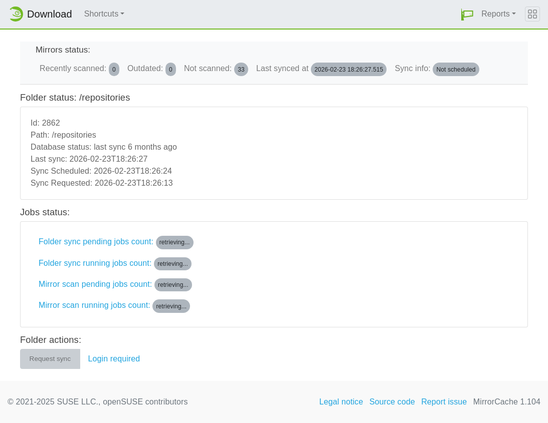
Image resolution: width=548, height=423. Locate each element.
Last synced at (321, 69)
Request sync (50, 358)
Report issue (444, 401)
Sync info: (437, 69)
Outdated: (151, 69)
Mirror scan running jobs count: (114, 305)
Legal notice (341, 401)
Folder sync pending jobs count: (116, 242)
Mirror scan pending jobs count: (115, 284)
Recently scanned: (79, 69)
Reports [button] (495, 14)
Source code (392, 401)
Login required (114, 358)
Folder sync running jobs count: (115, 263)
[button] (467, 14)
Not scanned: (216, 69)
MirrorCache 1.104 (506, 401)
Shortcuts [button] (101, 14)
